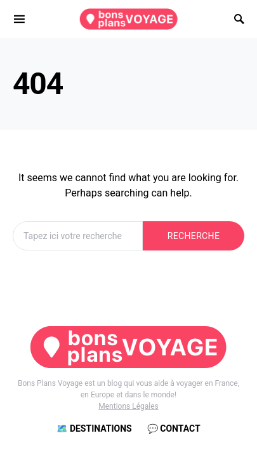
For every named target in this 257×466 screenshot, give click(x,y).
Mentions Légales (128, 406)
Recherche (194, 236)
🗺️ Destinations (93, 428)
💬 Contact (174, 428)
